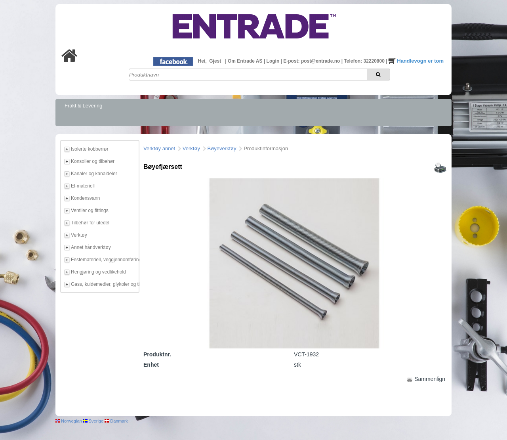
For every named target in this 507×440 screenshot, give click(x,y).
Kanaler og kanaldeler (94, 173)
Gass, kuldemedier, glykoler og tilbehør (104, 284)
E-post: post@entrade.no (312, 61)
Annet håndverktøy (91, 247)
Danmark (116, 421)
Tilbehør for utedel (90, 223)
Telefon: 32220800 (365, 61)
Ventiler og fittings (90, 210)
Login (274, 61)
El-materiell (83, 186)
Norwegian (68, 421)
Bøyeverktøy (222, 148)
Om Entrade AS (246, 61)
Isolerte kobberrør (90, 149)
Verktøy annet (159, 148)
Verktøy (79, 235)
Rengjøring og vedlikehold (98, 272)
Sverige (93, 421)
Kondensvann (85, 198)
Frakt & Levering (83, 106)
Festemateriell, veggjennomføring (104, 259)
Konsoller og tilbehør (92, 161)
